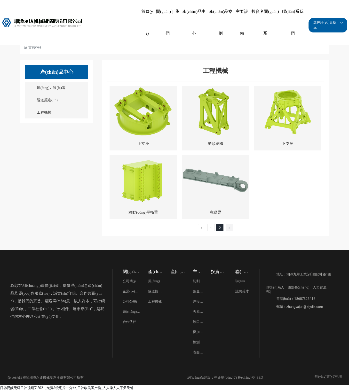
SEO (260, 377)
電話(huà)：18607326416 (295, 299)
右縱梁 (215, 212)
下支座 (287, 143)
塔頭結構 (215, 143)
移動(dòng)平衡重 (143, 212)
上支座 (143, 143)
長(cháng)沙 (246, 377)
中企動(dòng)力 (225, 377)
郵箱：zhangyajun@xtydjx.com (299, 307)
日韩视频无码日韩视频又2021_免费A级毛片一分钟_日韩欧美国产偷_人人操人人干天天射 (66, 388)
